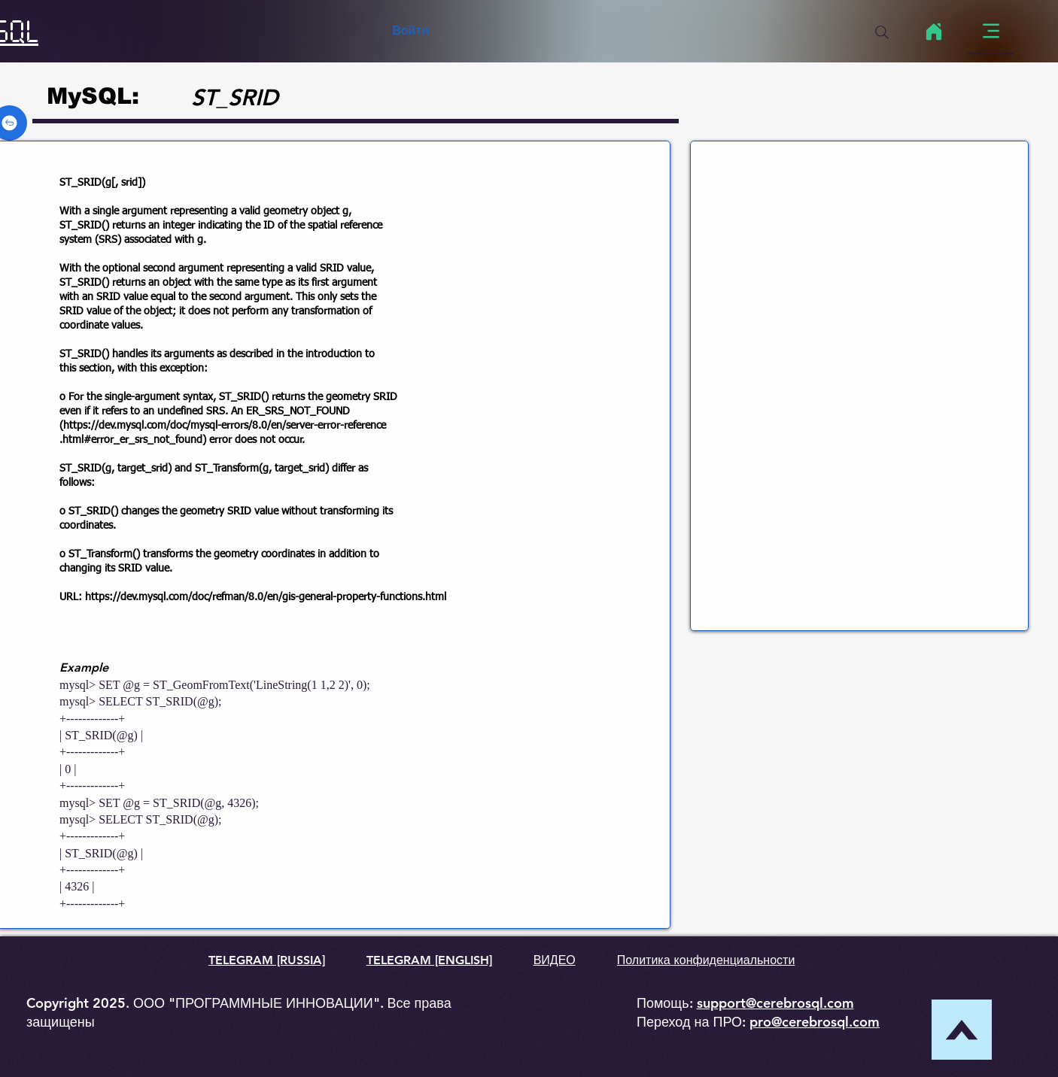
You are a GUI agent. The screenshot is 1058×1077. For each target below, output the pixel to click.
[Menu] (991, 31)
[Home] (933, 31)
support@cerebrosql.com (775, 1003)
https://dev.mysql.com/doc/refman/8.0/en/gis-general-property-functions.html (265, 597)
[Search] (882, 32)
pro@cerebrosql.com (814, 1021)
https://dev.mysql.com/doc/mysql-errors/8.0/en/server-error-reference (224, 425)
